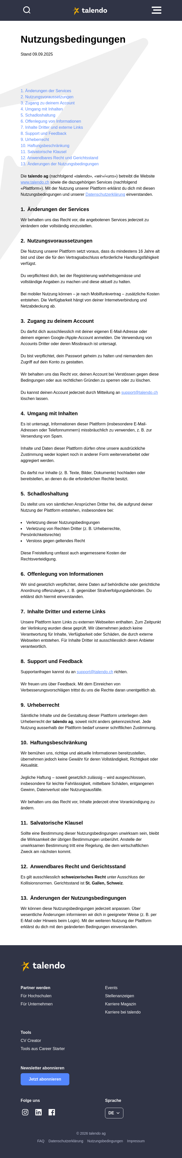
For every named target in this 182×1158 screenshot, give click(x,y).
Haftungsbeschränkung (49, 145)
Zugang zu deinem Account (50, 103)
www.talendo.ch (35, 182)
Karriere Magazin (120, 1004)
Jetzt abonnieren (45, 1079)
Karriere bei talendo (123, 1012)
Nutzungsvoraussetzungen (49, 97)
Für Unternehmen (37, 1004)
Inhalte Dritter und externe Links (54, 127)
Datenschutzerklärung (65, 1141)
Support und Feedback (46, 133)
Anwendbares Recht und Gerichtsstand (62, 158)
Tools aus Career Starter (43, 1049)
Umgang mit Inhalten (44, 109)
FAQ (40, 1141)
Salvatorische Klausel (47, 152)
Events (111, 988)
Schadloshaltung (40, 115)
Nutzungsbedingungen (105, 1141)
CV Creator (31, 1040)
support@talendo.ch (139, 392)
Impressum (136, 1141)
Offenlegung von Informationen (53, 121)
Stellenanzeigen (119, 996)
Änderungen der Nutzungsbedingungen (63, 164)
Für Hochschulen (36, 996)
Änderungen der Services (48, 91)
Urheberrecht (37, 139)
